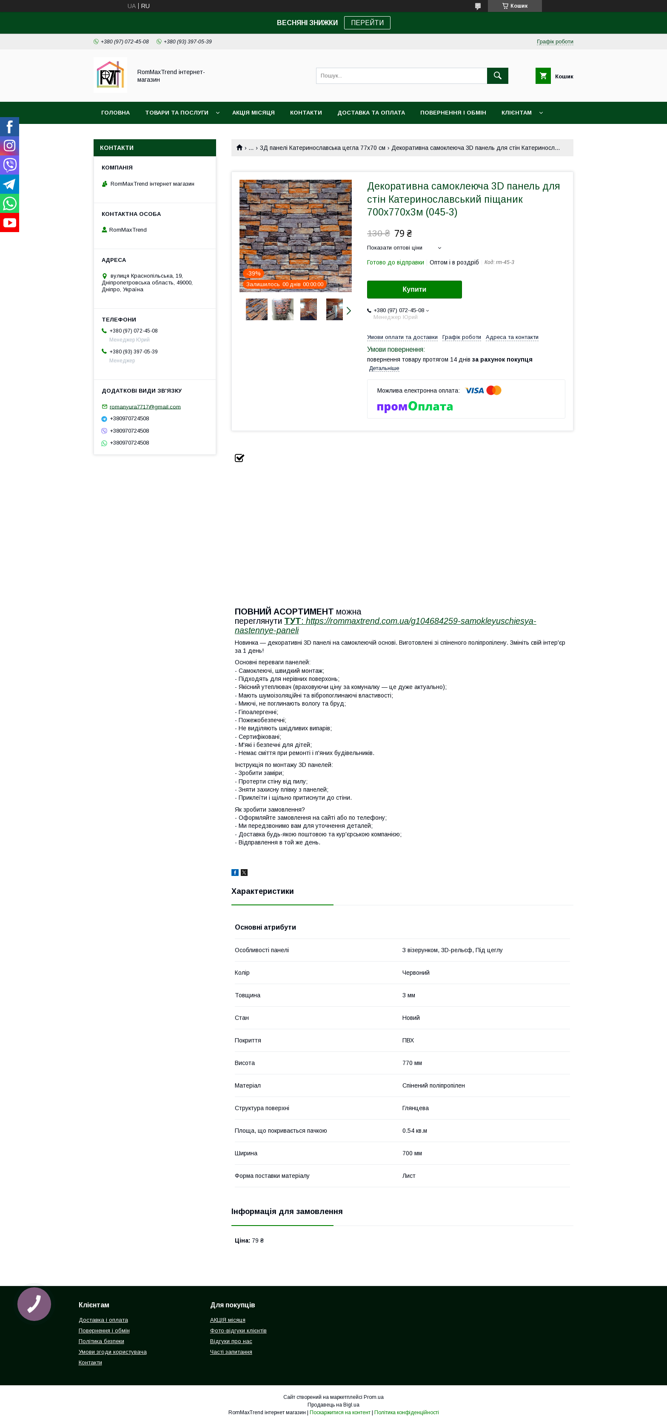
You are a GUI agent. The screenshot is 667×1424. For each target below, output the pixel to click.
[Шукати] (497, 76)
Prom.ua (374, 1397)
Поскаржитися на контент (340, 1412)
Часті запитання (231, 1352)
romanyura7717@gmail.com (145, 406)
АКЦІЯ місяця (253, 112)
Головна (115, 112)
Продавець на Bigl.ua (333, 1405)
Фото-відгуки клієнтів (238, 1330)
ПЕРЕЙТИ (367, 22)
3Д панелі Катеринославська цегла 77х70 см (322, 147)
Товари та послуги (176, 112)
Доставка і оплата (103, 1320)
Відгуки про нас (231, 1341)
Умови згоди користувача (113, 1352)
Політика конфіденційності (406, 1412)
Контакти (306, 112)
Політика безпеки (101, 1341)
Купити (415, 289)
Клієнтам (517, 112)
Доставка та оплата (371, 112)
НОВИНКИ (115, 135)
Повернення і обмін (453, 112)
